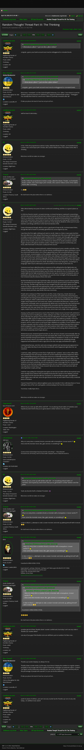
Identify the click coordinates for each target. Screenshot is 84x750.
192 (48, 35)
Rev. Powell (7, 73)
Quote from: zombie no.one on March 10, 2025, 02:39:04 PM (41, 77)
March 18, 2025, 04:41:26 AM (28, 474)
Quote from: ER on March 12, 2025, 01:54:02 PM (37, 178)
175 (38, 35)
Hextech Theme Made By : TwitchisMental (13, 748)
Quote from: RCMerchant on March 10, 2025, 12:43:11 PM (40, 44)
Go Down (5, 35)
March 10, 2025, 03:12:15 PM (28, 73)
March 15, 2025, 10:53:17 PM (29, 438)
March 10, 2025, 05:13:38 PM (28, 110)
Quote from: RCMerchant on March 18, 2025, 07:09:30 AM (40, 585)
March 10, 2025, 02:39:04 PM (28, 40)
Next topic (78, 29)
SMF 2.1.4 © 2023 (6, 745)
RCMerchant (8, 537)
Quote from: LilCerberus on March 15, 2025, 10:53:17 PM (40, 510)
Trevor (5, 174)
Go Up (4, 727)
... (21, 35)
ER (4, 142)
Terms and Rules (71, 746)
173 (29, 35)
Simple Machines (16, 745)
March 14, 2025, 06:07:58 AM (28, 205)
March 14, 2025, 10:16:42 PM (28, 403)
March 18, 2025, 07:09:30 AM (28, 537)
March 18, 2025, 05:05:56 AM (28, 506)
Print (80, 35)
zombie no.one (9, 41)
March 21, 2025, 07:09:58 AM (28, 626)
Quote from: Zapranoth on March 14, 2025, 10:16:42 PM (40, 478)
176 (42, 35)
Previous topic (68, 29)
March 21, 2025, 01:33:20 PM (28, 695)
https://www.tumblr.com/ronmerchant (32, 575)
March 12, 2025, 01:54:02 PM (28, 142)
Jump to (53, 734)
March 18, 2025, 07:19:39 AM (28, 581)
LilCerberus (7, 438)
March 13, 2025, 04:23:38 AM (28, 174)
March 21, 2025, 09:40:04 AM (28, 658)
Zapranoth (7, 403)
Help (64, 746)
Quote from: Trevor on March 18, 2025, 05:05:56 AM (38, 541)
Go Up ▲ (79, 746)
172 (24, 35)
